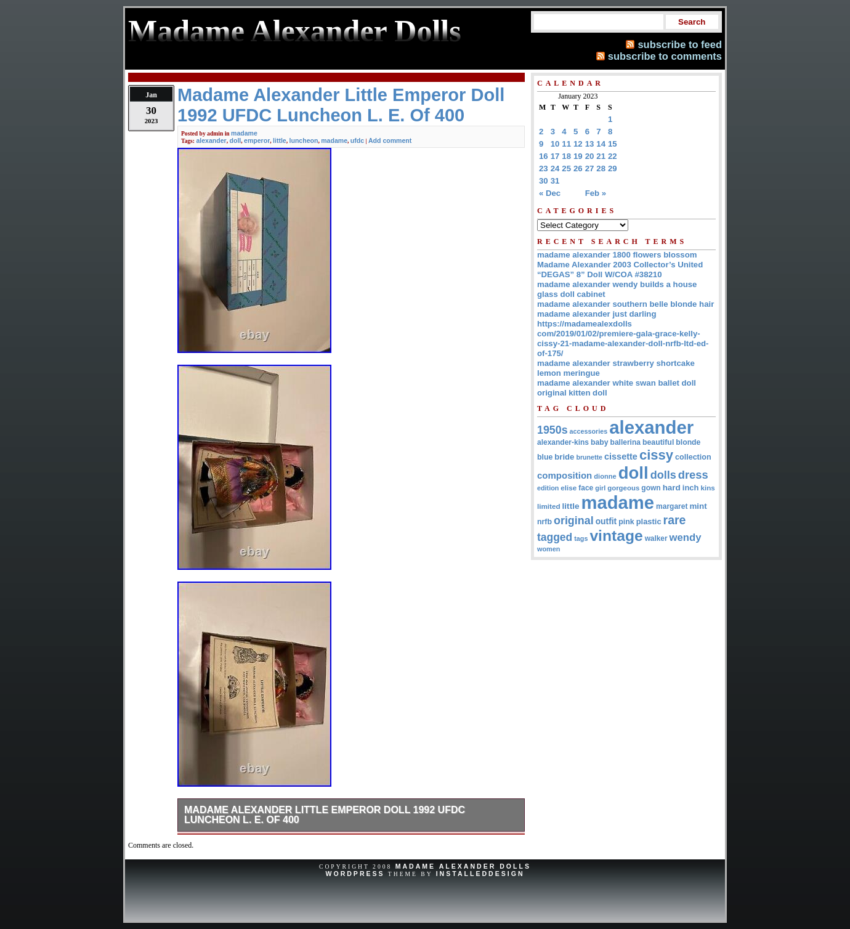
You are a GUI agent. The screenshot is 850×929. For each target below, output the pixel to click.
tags (581, 538)
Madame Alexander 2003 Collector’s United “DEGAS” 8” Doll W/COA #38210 (620, 269)
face (585, 488)
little (279, 140)
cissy (656, 455)
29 (612, 168)
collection (693, 457)
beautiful (658, 442)
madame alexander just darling (597, 313)
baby (600, 442)
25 (566, 168)
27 (589, 168)
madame (244, 133)
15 (612, 143)
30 (543, 180)
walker (656, 538)
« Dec (550, 193)
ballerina (625, 442)
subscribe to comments (665, 56)
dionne (605, 476)
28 (600, 168)
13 (589, 143)
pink (626, 521)
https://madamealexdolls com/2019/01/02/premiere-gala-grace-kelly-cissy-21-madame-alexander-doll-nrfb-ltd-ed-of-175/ (622, 338)
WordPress (354, 873)
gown (650, 488)
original (574, 520)
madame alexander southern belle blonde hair (625, 304)
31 (555, 180)
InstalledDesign (480, 873)
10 (555, 143)
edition (548, 488)
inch (690, 487)
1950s (552, 430)
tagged (554, 537)
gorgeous (623, 488)
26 (578, 168)
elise (569, 488)
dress (693, 474)
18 (566, 156)
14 (600, 143)
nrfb (544, 521)
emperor (257, 140)
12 (578, 143)
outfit (606, 521)
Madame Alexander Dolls (463, 866)
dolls (663, 475)
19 (578, 156)
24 (555, 168)
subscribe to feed (680, 44)
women (548, 549)
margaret (671, 506)
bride (564, 456)
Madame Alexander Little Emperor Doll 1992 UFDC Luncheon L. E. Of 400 (324, 815)
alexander (211, 140)
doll (235, 140)
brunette (589, 457)
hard (672, 487)
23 (543, 168)
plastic (649, 521)
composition (564, 475)
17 (555, 156)
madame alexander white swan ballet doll (616, 382)
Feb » (595, 193)
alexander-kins (563, 442)
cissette (621, 456)
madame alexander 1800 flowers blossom (617, 254)
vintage (615, 535)
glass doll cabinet (571, 294)
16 (543, 156)
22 (612, 156)
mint (697, 506)
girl (600, 488)
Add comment (389, 140)
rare (674, 520)
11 (566, 143)
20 (589, 156)
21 (600, 156)
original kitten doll (572, 392)
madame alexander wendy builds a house (617, 284)
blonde (688, 442)
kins (708, 488)
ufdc (357, 140)
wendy (686, 537)
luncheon (303, 140)
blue (544, 457)
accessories (589, 431)
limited (549, 506)
